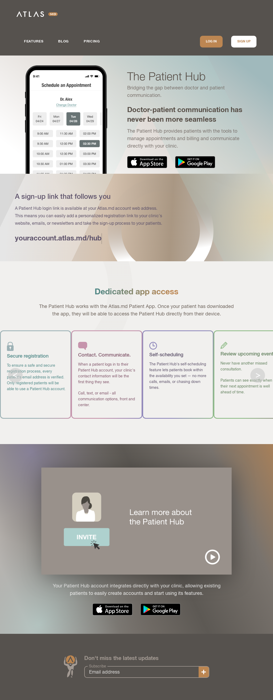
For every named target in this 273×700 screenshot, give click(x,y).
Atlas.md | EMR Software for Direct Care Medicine (37, 14)
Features (33, 41)
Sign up (244, 41)
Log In (211, 41)
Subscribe (97, 666)
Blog (63, 41)
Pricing (92, 41)
